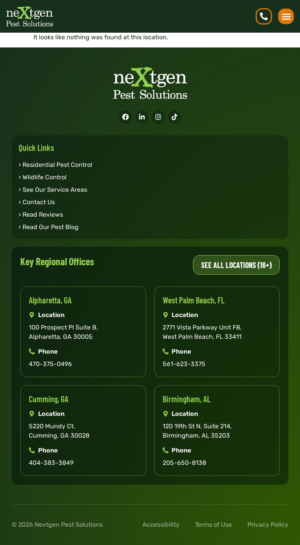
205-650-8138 (184, 462)
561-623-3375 (184, 364)
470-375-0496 (50, 364)
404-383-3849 (51, 462)
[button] (286, 16)
